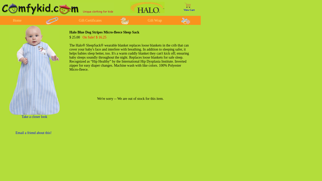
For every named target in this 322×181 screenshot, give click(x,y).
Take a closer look (34, 117)
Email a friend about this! (34, 133)
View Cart (189, 10)
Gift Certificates (90, 20)
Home (17, 20)
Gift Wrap (155, 20)
